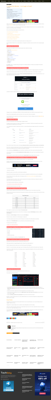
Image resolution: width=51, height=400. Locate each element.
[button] (49, 1)
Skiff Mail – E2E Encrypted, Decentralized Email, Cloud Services (25, 348)
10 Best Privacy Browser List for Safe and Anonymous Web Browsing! (27, 387)
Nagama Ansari (8, 7)
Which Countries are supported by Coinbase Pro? (13, 37)
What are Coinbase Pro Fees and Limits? (12, 14)
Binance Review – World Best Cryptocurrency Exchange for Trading (14, 322)
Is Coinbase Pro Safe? (9, 12)
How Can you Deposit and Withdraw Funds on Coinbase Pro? (14, 13)
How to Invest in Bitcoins (25, 382)
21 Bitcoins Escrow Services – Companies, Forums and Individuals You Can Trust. (25, 341)
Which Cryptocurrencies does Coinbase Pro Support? (13, 34)
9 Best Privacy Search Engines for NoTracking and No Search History (27, 375)
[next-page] (8, 365)
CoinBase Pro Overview (10, 10)
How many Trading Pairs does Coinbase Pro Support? (13, 15)
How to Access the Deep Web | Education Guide (26, 379)
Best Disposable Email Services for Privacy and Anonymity (27, 391)
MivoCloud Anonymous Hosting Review (39, 322)
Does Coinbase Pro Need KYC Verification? (12, 11)
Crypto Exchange (9, 4)
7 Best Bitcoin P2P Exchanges (10, 362)
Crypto (7, 3)
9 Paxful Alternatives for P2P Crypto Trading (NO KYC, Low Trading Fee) (40, 363)
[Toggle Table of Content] (20, 9)
